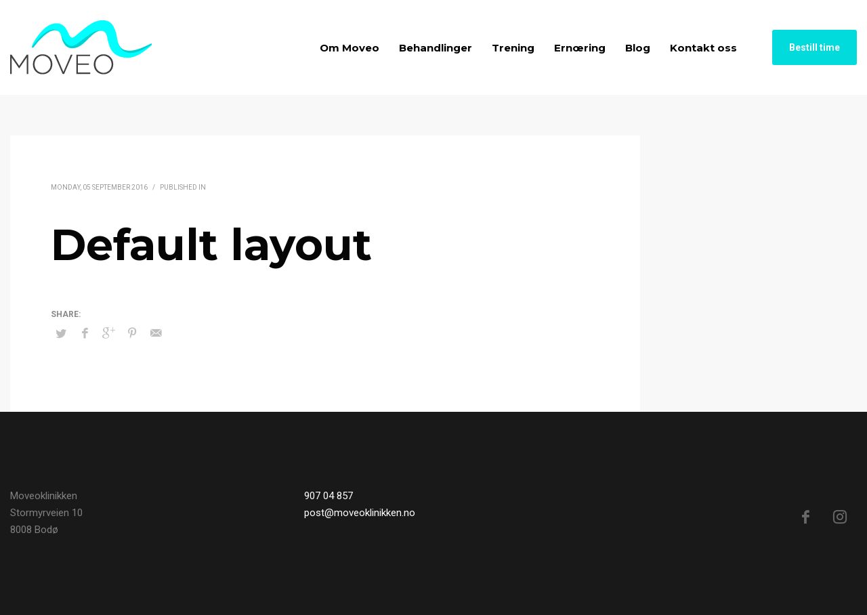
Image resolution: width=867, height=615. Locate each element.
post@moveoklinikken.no (359, 513)
